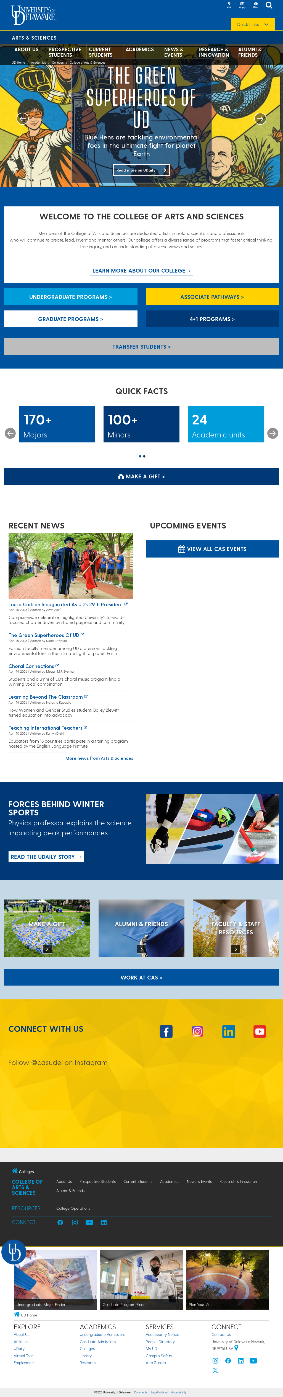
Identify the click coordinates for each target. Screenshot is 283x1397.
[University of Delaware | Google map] (236, 1348)
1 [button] (140, 457)
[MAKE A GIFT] (47, 929)
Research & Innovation (214, 52)
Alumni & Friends (249, 52)
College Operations (73, 1208)
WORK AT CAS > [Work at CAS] (141, 977)
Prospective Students (65, 52)
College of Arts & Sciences (87, 62)
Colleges (58, 62)
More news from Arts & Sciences (99, 758)
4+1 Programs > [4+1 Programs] (212, 318)
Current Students (100, 52)
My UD (151, 1348)
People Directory (160, 1341)
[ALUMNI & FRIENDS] (142, 929)
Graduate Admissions (98, 1341)
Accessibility (178, 1392)
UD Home (18, 62)
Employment (24, 1362)
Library (86, 1355)
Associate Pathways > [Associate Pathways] (212, 296)
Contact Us (221, 1334)
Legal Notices (159, 1392)
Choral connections (31, 666)
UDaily (19, 1348)
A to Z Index (156, 1362)
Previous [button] (10, 433)
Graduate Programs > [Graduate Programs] (70, 318)
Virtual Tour (23, 1355)
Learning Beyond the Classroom (46, 696)
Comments (140, 1392)
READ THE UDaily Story (43, 856)
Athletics (21, 1341)
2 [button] (144, 457)
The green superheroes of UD (44, 635)
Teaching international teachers (46, 727)
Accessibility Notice (162, 1334)
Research (88, 1362)
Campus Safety (159, 1355)
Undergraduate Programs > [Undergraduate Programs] (70, 296)
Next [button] (273, 433)
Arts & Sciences (34, 37)
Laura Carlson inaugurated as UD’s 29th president (66, 604)
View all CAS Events (212, 548)
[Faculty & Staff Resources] (236, 929)
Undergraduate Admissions (102, 1334)
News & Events (173, 52)
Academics (140, 49)
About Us (26, 49)
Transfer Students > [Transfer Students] (141, 346)
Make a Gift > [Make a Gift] (141, 476)
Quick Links (248, 24)
